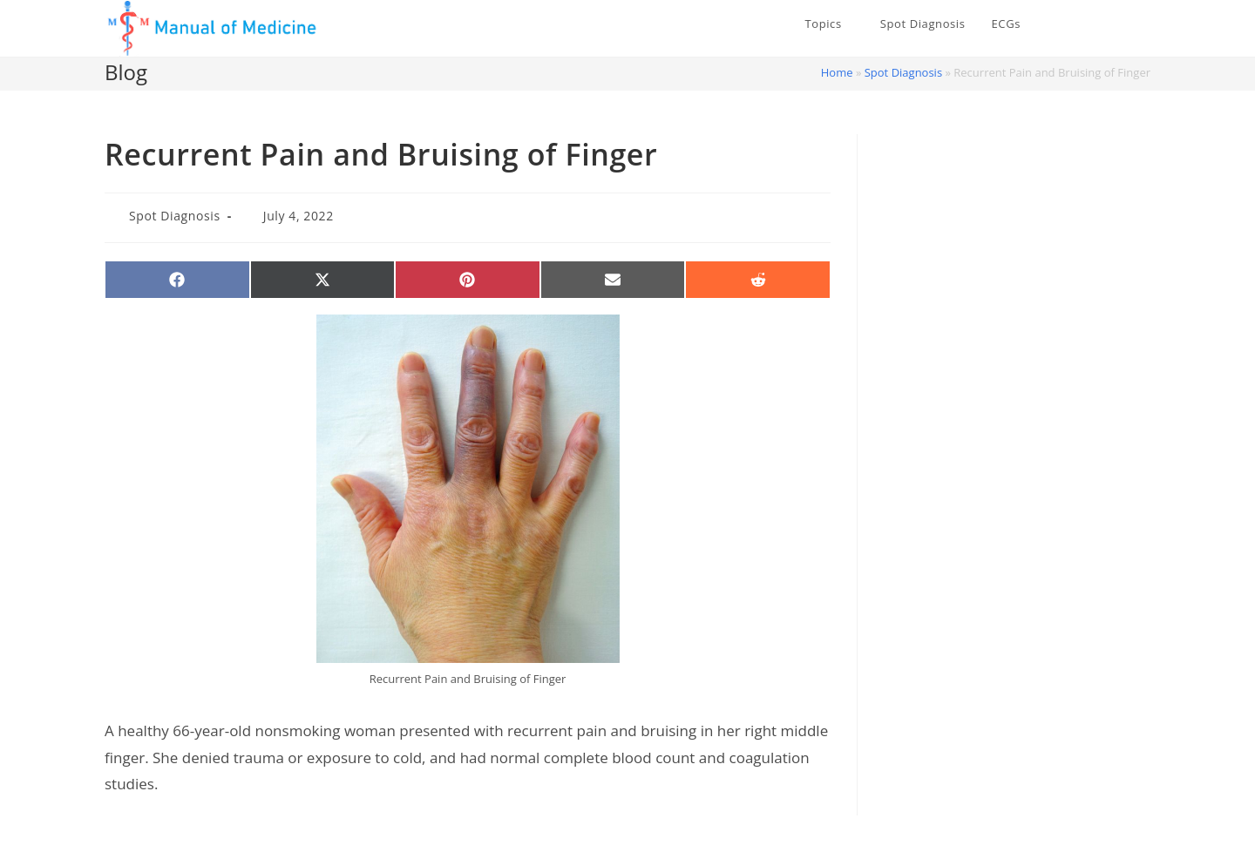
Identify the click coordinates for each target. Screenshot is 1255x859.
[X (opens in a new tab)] (1092, 24)
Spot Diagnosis (903, 72)
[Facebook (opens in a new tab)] (1118, 24)
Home (837, 72)
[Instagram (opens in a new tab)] (1144, 24)
